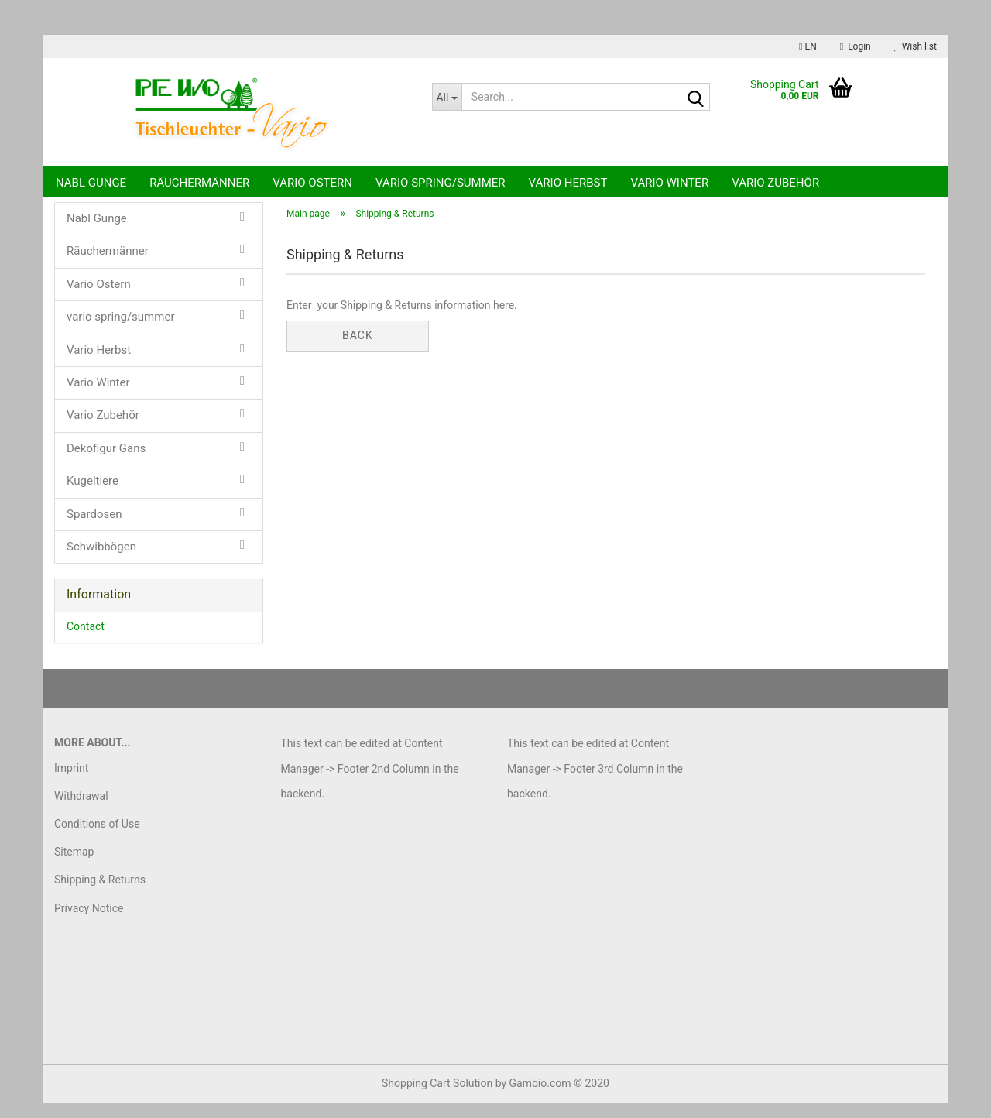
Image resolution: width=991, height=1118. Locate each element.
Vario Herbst (568, 183)
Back (357, 350)
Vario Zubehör (775, 183)
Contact (86, 641)
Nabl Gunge (91, 183)
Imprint (71, 783)
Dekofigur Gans (106, 463)
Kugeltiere (92, 495)
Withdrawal (81, 810)
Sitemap (74, 866)
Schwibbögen (101, 561)
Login (855, 46)
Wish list (915, 46)
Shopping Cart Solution (437, 1098)
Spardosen (94, 529)
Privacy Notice (88, 923)
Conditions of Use (97, 838)
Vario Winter (669, 183)
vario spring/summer (440, 183)
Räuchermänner (199, 183)
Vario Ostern (312, 183)
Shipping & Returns (100, 895)
